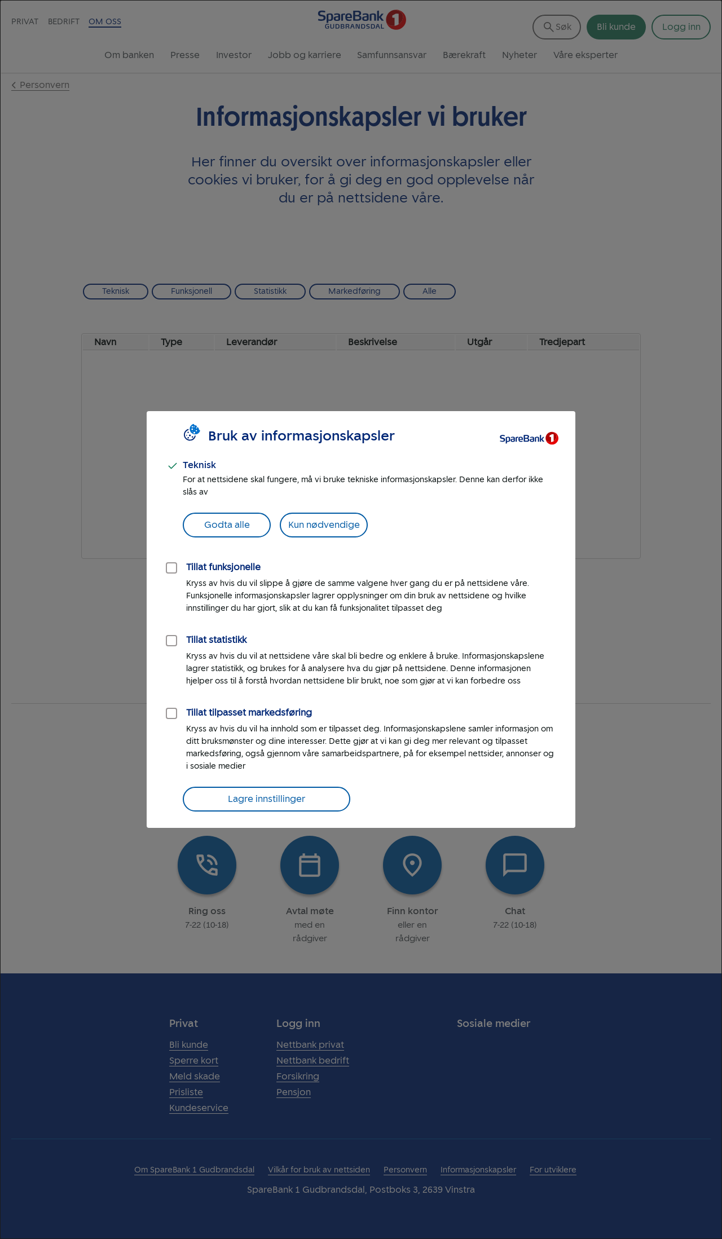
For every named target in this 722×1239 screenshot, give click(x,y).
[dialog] (361, 619)
